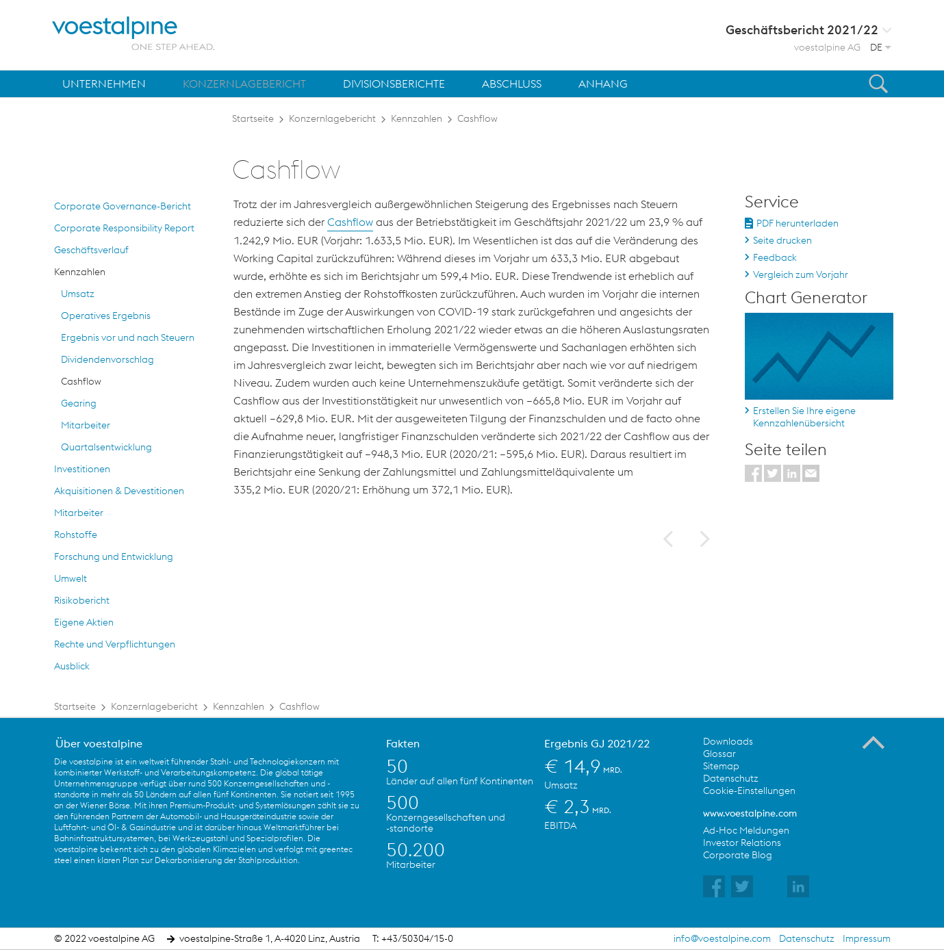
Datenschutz (730, 778)
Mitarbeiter (85, 425)
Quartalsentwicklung (106, 447)
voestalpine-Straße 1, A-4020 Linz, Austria (269, 938)
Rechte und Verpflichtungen (114, 644)
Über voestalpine (98, 743)
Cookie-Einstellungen (749, 790)
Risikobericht (82, 600)
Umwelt (70, 578)
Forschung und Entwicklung (113, 556)
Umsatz (77, 293)
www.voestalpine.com (750, 813)
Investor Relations (742, 842)
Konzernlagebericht (332, 118)
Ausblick (72, 666)
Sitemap (721, 766)
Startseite (253, 118)
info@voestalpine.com (722, 938)
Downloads (728, 741)
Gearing (79, 403)
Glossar (719, 753)
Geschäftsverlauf (91, 250)
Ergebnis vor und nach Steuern (127, 337)
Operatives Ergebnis (106, 315)
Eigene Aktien (84, 622)
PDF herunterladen (797, 223)
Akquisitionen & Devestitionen (119, 491)
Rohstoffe (75, 534)
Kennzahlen (416, 118)
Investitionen (82, 469)
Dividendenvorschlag (107, 359)
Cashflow (477, 118)
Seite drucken (782, 240)
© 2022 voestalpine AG (104, 938)
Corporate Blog (737, 855)
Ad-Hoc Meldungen (746, 830)
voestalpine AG (827, 47)
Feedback (775, 257)
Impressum (867, 938)
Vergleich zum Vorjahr (800, 274)
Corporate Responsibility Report (124, 228)
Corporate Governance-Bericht (122, 206)
